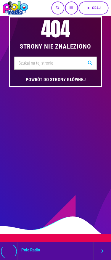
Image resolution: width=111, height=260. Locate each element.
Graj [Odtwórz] (93, 8)
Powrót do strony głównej (56, 79)
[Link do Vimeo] (15, 8)
